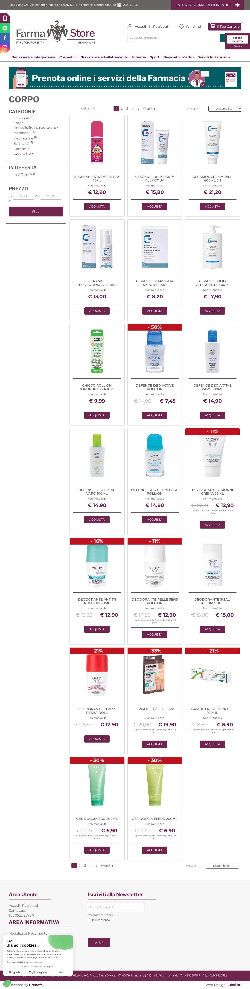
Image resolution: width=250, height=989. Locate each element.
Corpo (19, 123)
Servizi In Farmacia (214, 57)
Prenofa (36, 985)
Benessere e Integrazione (33, 57)
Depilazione (25, 138)
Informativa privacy (100, 915)
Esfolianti (23, 144)
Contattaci (17, 911)
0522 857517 (130, 4)
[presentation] (113, 929)
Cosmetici (68, 57)
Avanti (149, 108)
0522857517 (192, 975)
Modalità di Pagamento (28, 933)
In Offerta (24, 175)
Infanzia (139, 57)
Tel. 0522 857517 (21, 915)
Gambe (22, 149)
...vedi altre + (24, 154)
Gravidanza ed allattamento (104, 57)
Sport (154, 57)
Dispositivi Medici (178, 57)
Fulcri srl (234, 985)
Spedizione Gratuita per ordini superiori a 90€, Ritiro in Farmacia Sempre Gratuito (62, 4)
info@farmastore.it (165, 975)
